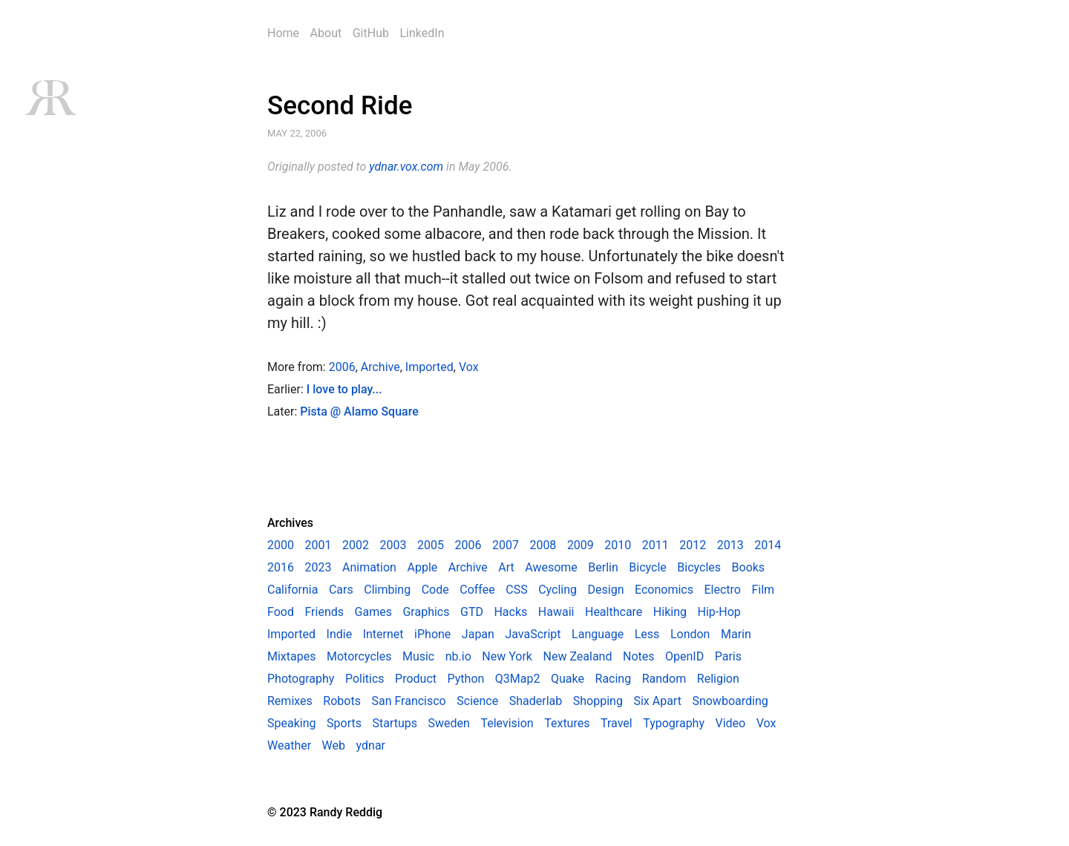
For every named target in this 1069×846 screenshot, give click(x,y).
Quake (567, 679)
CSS (516, 590)
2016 (280, 567)
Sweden (449, 723)
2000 (280, 545)
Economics (664, 590)
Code (435, 590)
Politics (365, 679)
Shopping (598, 701)
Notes (639, 656)
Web (333, 745)
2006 (342, 367)
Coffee (477, 590)
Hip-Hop (719, 612)
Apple (422, 567)
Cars (341, 590)
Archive (380, 367)
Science (477, 701)
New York (507, 656)
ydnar (370, 745)
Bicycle (647, 567)
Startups (394, 723)
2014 (767, 545)
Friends (324, 612)
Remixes (290, 701)
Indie (340, 634)
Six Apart (657, 701)
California (292, 590)
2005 (430, 545)
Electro (723, 590)
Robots (342, 701)
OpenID (684, 656)
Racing (613, 679)
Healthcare (613, 612)
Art (506, 567)
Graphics (425, 612)
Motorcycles (359, 656)
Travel (616, 723)
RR (50, 97)
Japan (478, 634)
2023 (317, 567)
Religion (718, 679)
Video (731, 723)
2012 (692, 545)
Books (748, 567)
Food (280, 612)
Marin (736, 634)
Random (664, 679)
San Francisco (408, 701)
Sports (344, 723)
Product (416, 679)
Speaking (291, 723)
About (326, 33)
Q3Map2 (517, 679)
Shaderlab (536, 701)
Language (598, 634)
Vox (469, 367)
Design (606, 590)
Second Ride (339, 106)
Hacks (510, 612)
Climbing (387, 590)
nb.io (458, 656)
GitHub (371, 33)
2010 (617, 545)
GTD (471, 612)
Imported (429, 367)
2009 (580, 545)
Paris (728, 656)
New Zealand (577, 656)
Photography (300, 679)
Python (466, 679)
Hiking (670, 612)
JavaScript (532, 634)
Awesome (551, 567)
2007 (505, 545)
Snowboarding (730, 701)
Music (418, 656)
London (690, 634)
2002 (355, 545)
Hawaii (556, 612)
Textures (566, 723)
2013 (730, 545)
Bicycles (699, 567)
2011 (655, 545)
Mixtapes (291, 656)
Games (373, 612)
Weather (289, 745)
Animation (369, 567)
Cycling (557, 590)
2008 (542, 545)
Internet (383, 634)
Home (283, 33)
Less (647, 634)
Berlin (603, 567)
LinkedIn (421, 33)
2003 (392, 545)
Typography (674, 723)
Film (762, 590)
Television (506, 723)
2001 (317, 545)
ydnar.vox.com (406, 167)
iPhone (432, 634)
